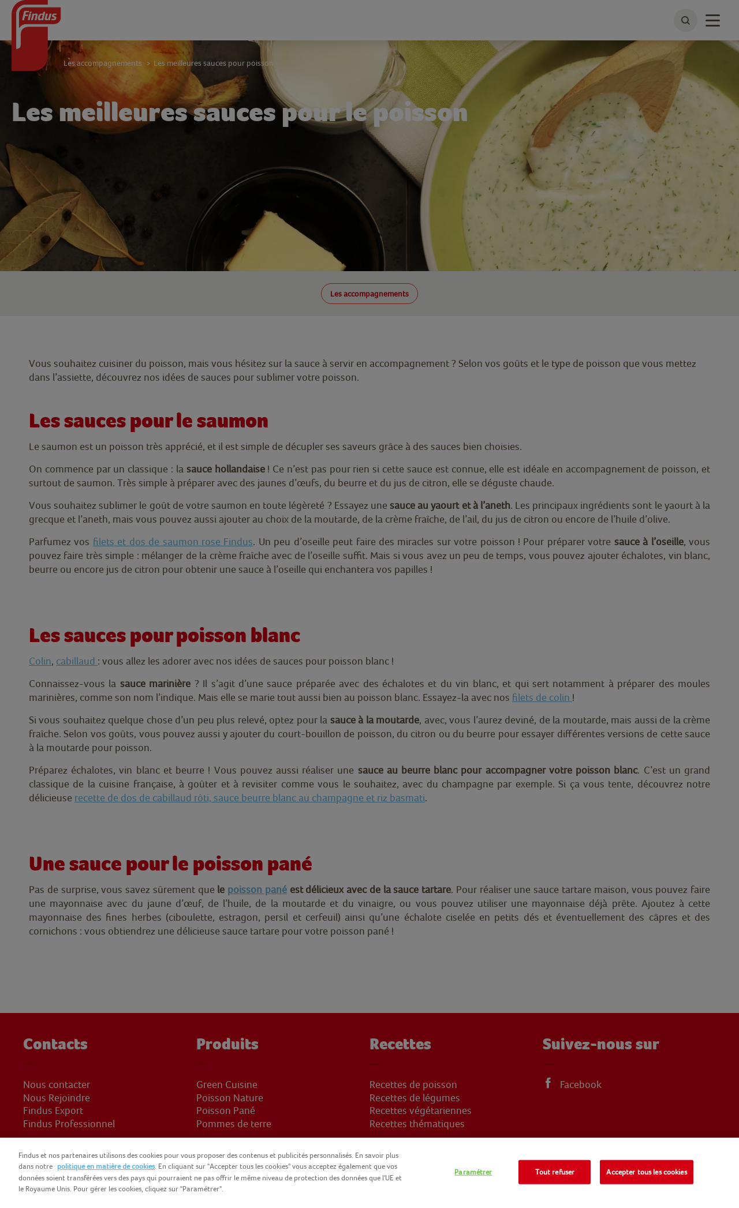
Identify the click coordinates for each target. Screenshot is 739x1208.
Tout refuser (555, 1172)
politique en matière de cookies (106, 1166)
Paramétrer (473, 1172)
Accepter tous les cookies (646, 1172)
